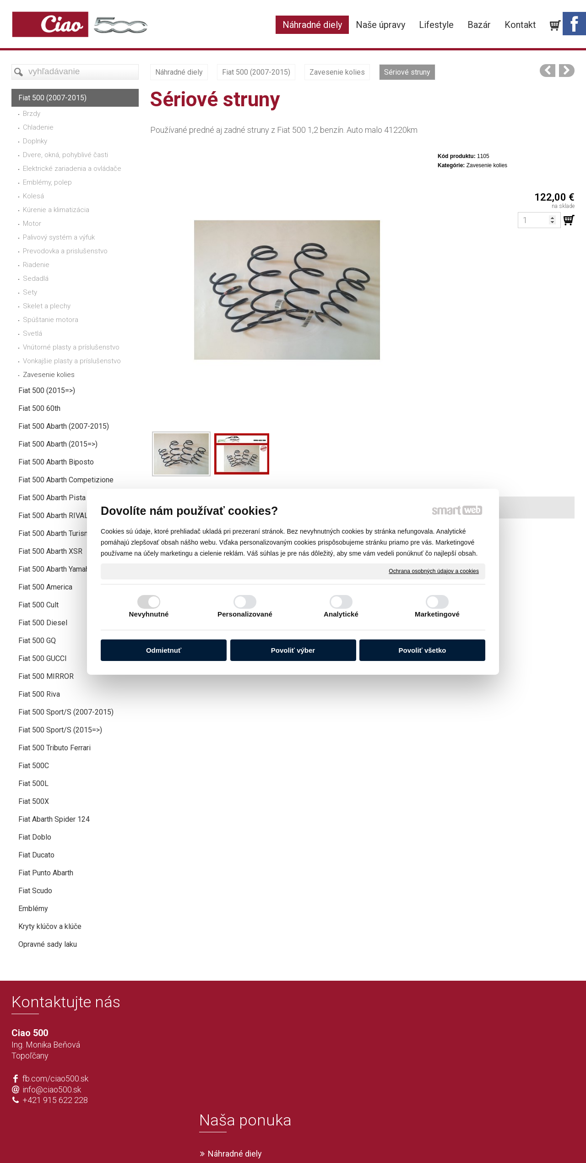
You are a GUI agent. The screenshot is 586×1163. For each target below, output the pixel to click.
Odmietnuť (163, 650)
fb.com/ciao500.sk (55, 1078)
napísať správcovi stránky (266, 1140)
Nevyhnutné (149, 614)
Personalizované (244, 614)
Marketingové (437, 614)
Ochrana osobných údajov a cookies (434, 571)
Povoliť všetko (422, 650)
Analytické (341, 614)
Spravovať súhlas (428, 1140)
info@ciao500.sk (51, 1089)
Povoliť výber (293, 650)
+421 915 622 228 (55, 1100)
